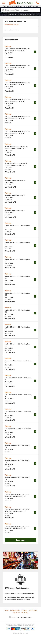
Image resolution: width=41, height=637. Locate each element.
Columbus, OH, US (11, 24)
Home (7, 610)
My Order (16, 613)
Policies (24, 610)
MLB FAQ (24, 613)
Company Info (15, 610)
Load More (20, 540)
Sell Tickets (33, 610)
